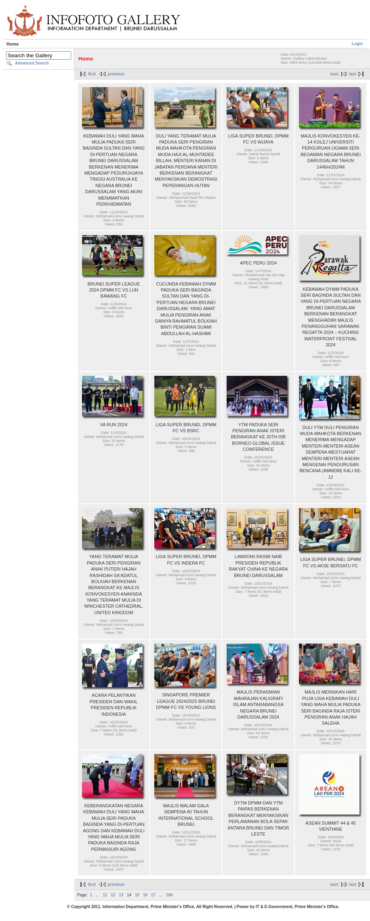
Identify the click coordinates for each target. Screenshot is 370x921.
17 (153, 895)
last (352, 74)
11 (105, 895)
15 (137, 895)
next (334, 74)
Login (357, 44)
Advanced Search (32, 63)
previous (116, 74)
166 (169, 895)
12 (113, 895)
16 (145, 895)
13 (121, 895)
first (92, 74)
